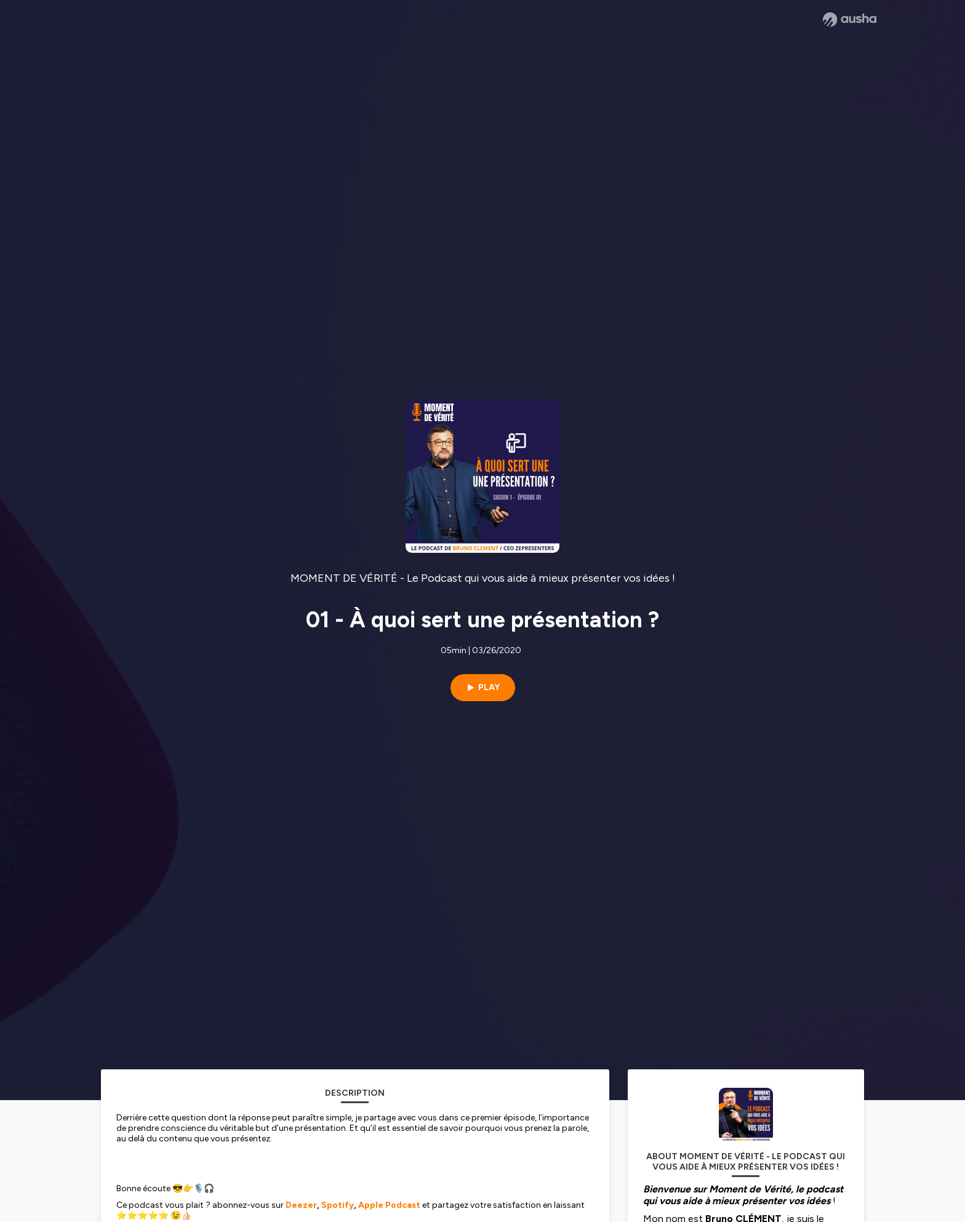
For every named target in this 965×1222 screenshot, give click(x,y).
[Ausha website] (849, 19)
